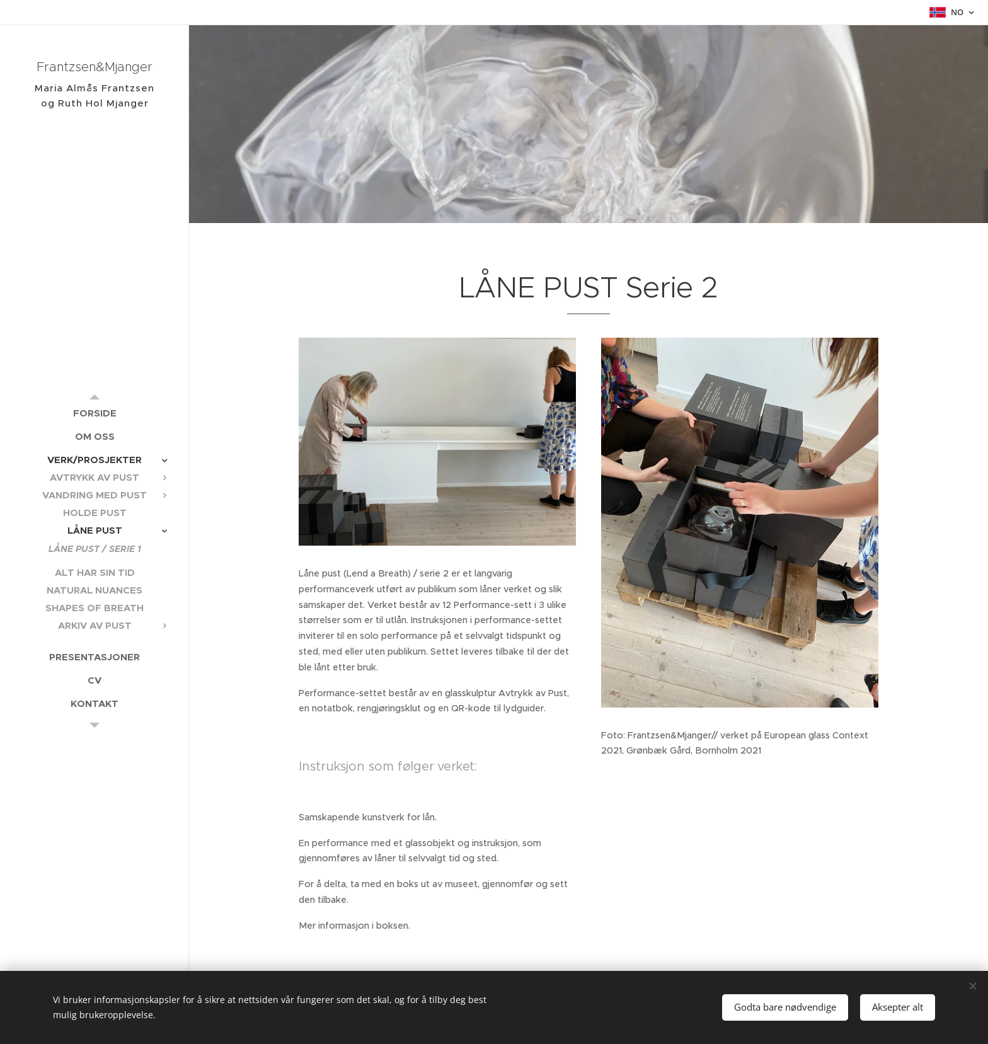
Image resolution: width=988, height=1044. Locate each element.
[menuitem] (94, 413)
